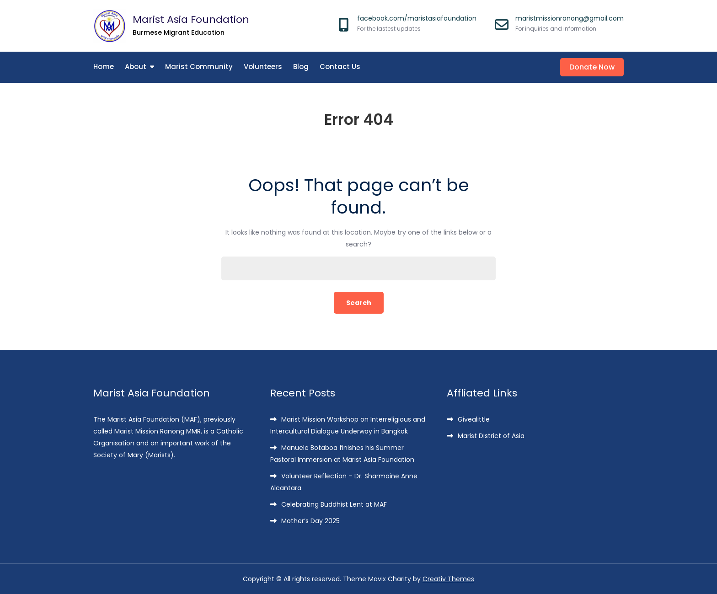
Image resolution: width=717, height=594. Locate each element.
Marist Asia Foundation (191, 19)
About (135, 66)
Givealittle (474, 419)
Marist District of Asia (491, 435)
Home (103, 66)
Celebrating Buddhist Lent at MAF (334, 504)
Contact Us (340, 66)
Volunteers (263, 66)
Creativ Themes (448, 578)
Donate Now (592, 67)
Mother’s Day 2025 (310, 520)
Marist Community (199, 66)
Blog (301, 66)
